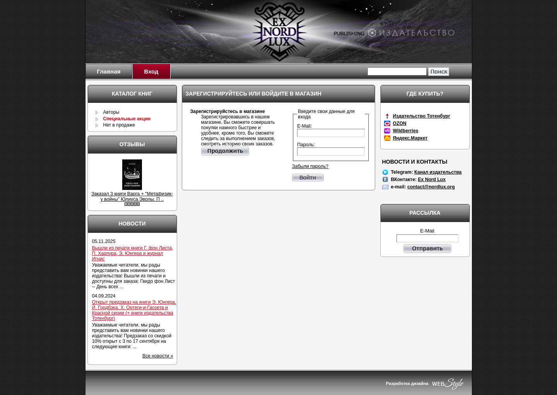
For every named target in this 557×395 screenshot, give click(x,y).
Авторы (111, 112)
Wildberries (406, 130)
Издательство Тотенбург (421, 116)
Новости (131, 224)
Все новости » (157, 356)
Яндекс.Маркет (410, 138)
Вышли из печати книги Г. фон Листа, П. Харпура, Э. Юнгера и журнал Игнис (132, 253)
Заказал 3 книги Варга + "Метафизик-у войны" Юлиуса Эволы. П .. (132, 196)
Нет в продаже (119, 125)
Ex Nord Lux (432, 179)
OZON (400, 123)
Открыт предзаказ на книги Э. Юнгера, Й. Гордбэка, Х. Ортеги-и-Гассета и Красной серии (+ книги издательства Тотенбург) (134, 310)
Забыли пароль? (310, 166)
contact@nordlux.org (431, 187)
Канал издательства (437, 172)
